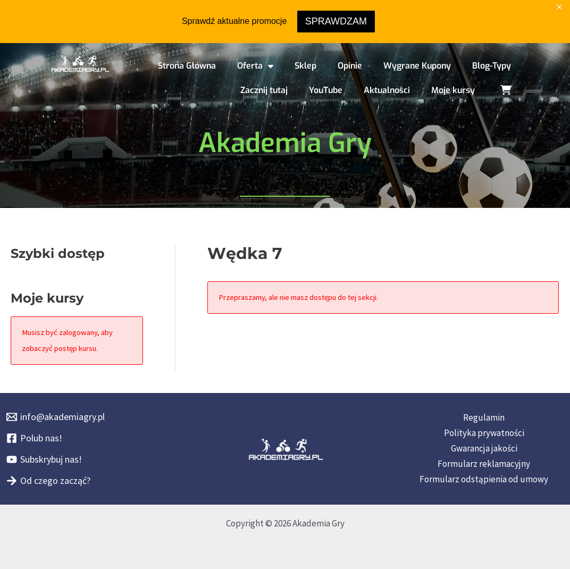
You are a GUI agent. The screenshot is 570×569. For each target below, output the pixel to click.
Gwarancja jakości (484, 448)
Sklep (305, 65)
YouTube (325, 90)
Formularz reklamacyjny (484, 464)
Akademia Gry (285, 143)
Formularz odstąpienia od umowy (484, 479)
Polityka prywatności (484, 433)
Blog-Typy (491, 65)
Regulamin (484, 417)
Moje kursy (453, 90)
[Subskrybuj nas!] (44, 459)
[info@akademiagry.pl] (55, 417)
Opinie (350, 65)
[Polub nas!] (34, 438)
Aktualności (387, 90)
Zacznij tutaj (264, 90)
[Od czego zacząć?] (48, 480)
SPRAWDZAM (336, 21)
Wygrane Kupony (417, 65)
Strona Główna (187, 65)
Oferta (255, 66)
